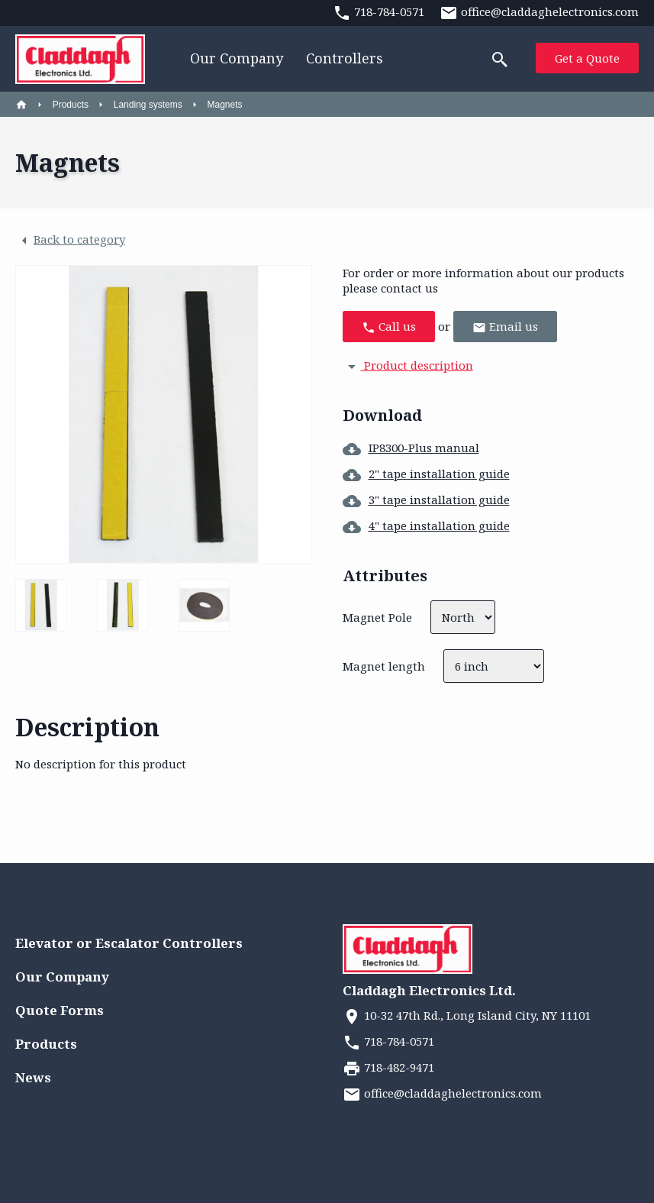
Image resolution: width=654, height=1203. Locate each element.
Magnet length (384, 666)
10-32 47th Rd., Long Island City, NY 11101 (467, 1015)
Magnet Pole (377, 617)
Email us (505, 327)
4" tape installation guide (426, 525)
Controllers (344, 58)
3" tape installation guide (426, 499)
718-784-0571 (388, 1041)
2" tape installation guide (426, 473)
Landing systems (148, 104)
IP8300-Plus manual (411, 447)
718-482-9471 (388, 1067)
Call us (389, 327)
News (33, 1077)
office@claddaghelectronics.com (442, 1093)
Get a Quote (587, 58)
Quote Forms (59, 1010)
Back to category (70, 240)
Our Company (236, 58)
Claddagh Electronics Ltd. (429, 990)
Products (71, 104)
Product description (408, 365)
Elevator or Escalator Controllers (129, 943)
